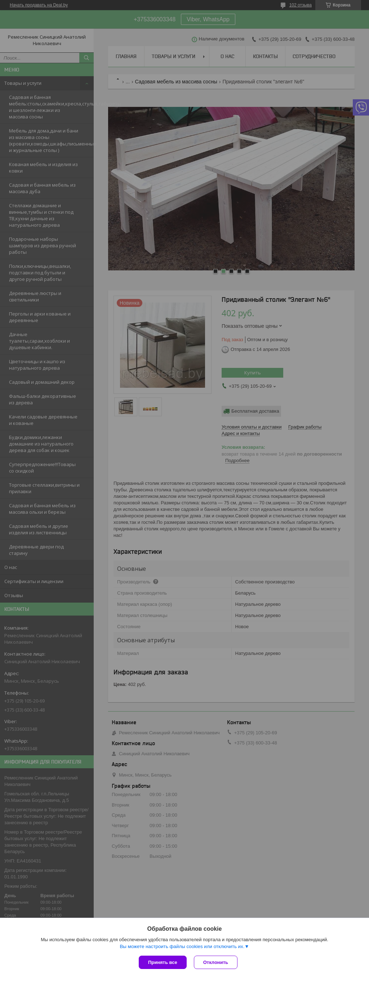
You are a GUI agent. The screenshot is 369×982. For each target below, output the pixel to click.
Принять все (162, 962)
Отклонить (215, 962)
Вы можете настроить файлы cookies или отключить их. (182, 946)
